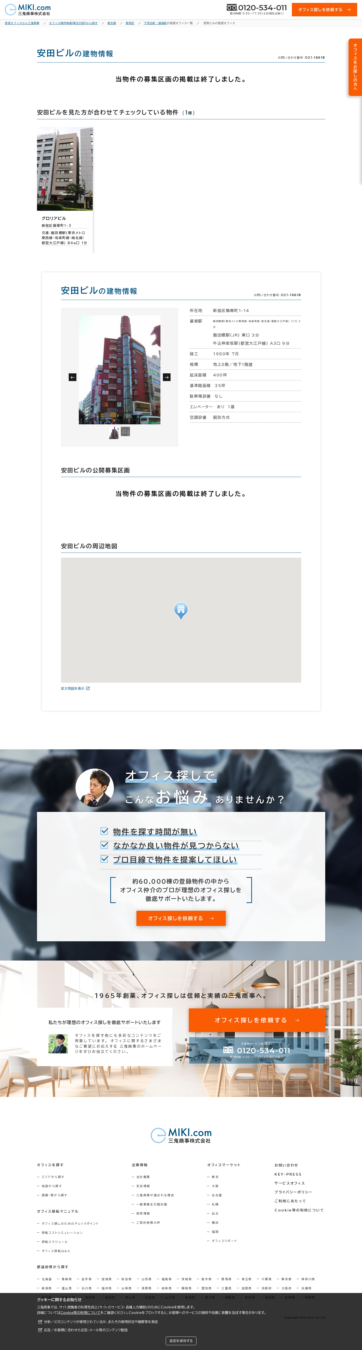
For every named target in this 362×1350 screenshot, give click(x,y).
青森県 (67, 1278)
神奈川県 (308, 1278)
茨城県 (187, 1278)
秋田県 (127, 1278)
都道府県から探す (53, 1266)
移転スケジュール (55, 1241)
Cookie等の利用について (80, 1312)
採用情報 (144, 1213)
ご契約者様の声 (149, 1222)
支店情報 (144, 1185)
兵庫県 (306, 1287)
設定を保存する (181, 1341)
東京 (217, 1176)
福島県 (167, 1278)
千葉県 (267, 1278)
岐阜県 (167, 1287)
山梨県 (127, 1287)
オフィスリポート (226, 1240)
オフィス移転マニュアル (58, 1211)
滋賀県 (247, 1287)
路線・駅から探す (54, 1195)
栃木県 (207, 1278)
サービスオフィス (290, 1182)
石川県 (87, 1287)
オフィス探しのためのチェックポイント (70, 1223)
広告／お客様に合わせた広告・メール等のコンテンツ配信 (86, 1330)
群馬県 (226, 1278)
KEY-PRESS (288, 1173)
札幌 (217, 1204)
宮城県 (107, 1278)
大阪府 (287, 1287)
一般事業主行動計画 (152, 1204)
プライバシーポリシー (294, 1191)
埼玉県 (247, 1278)
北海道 (47, 1278)
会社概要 (144, 1176)
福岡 (217, 1231)
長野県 (147, 1287)
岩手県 (87, 1278)
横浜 (217, 1222)
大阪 (217, 1185)
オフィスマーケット (225, 1164)
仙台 (217, 1213)
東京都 (287, 1278)
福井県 (107, 1287)
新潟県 (47, 1287)
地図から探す (52, 1185)
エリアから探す (53, 1176)
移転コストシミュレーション (62, 1232)
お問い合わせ (287, 1164)
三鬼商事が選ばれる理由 (156, 1195)
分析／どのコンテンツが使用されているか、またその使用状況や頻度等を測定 (101, 1322)
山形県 (147, 1278)
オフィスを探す (50, 1164)
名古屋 (219, 1195)
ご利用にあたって (291, 1200)
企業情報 (140, 1164)
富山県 (67, 1287)
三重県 (226, 1287)
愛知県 (207, 1287)
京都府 (267, 1287)
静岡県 (187, 1287)
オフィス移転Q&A (56, 1250)
